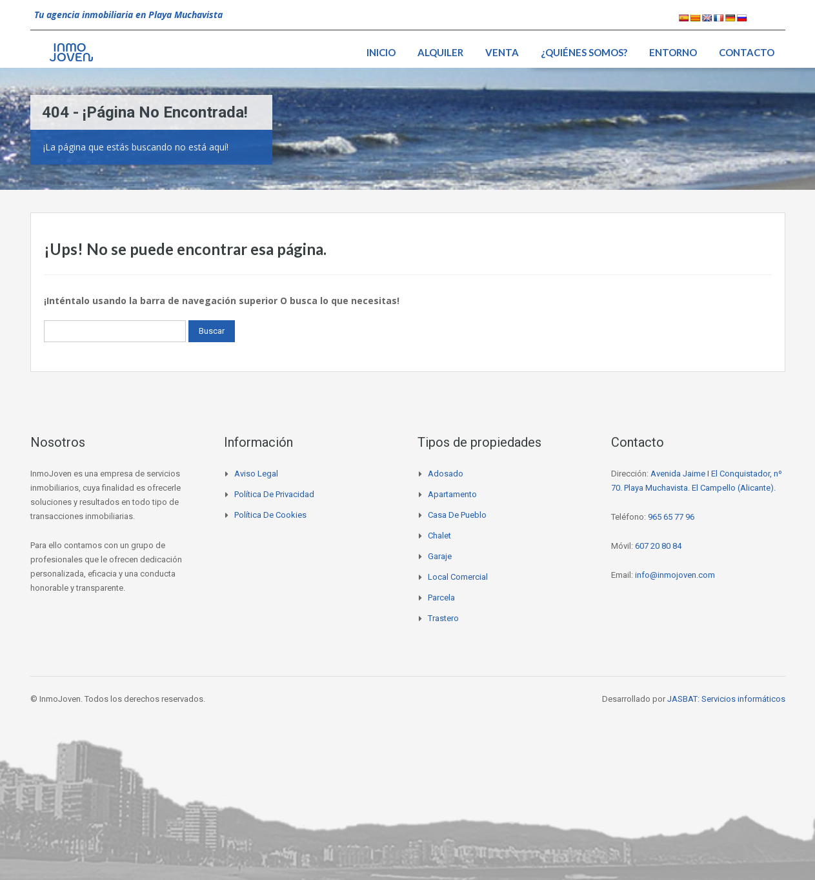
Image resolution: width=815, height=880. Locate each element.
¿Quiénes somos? (584, 52)
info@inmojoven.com (675, 575)
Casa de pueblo (457, 515)
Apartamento (452, 494)
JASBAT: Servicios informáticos (726, 699)
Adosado (445, 473)
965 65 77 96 (671, 517)
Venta (502, 52)
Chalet (439, 535)
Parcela (441, 597)
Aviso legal (256, 473)
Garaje (440, 556)
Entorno (673, 52)
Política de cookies (270, 515)
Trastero (443, 618)
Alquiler (440, 52)
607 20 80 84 (658, 546)
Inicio (381, 52)
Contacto (746, 52)
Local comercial (458, 577)
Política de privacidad (274, 494)
